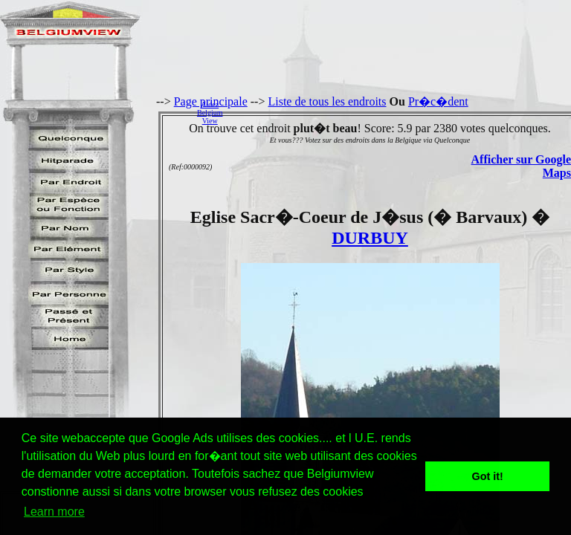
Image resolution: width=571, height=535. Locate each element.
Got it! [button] (487, 476)
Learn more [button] (54, 511)
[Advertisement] (400, 112)
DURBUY (370, 237)
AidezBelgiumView (209, 112)
